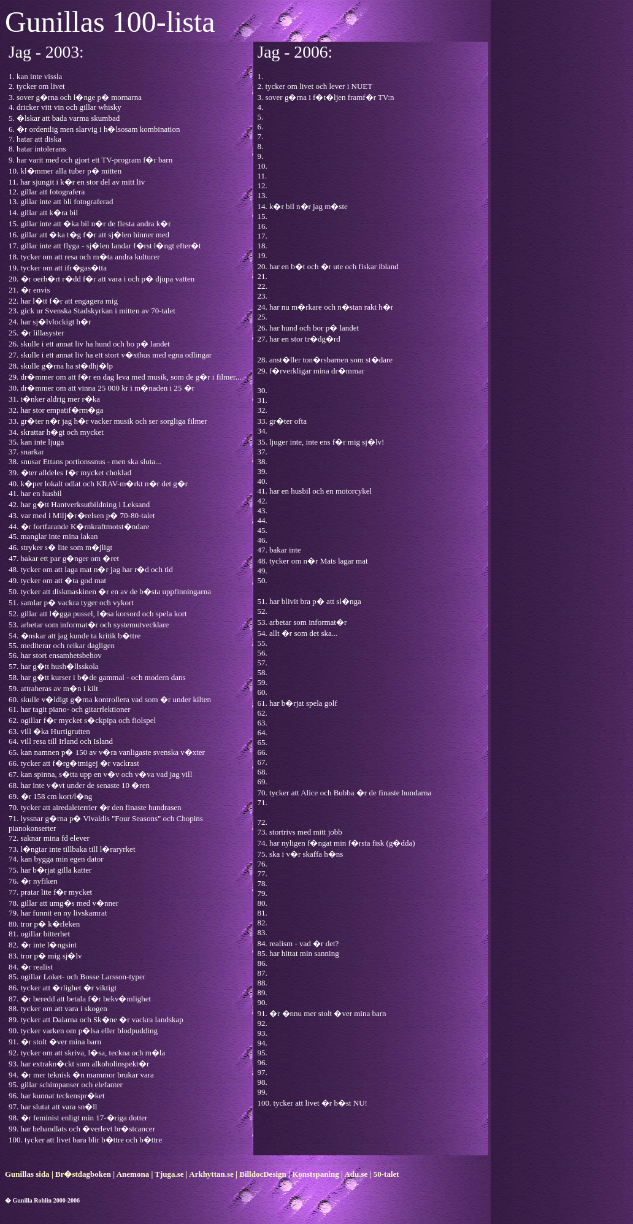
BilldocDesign (262, 1174)
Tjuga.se (169, 1174)
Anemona (133, 1174)
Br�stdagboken (83, 1174)
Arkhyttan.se (211, 1174)
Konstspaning (315, 1174)
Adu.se (355, 1174)
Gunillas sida (27, 1174)
